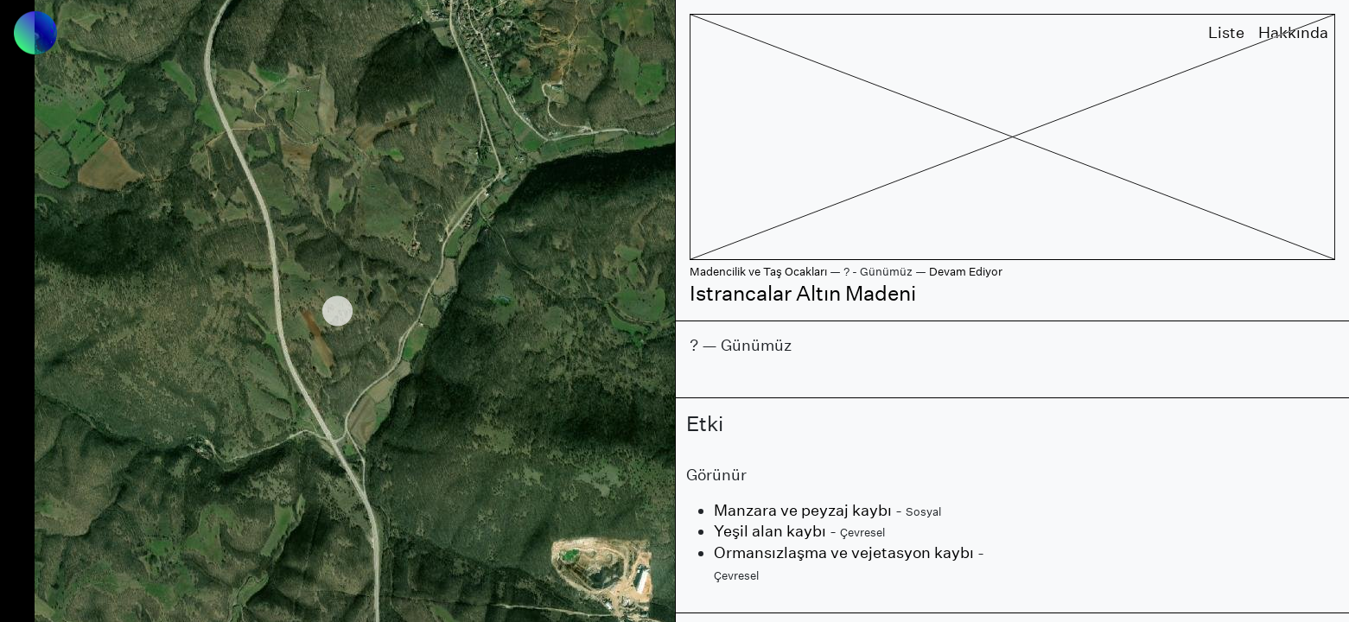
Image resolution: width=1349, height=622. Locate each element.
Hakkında (1293, 32)
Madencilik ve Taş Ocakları (758, 271)
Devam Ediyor (965, 271)
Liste (1226, 32)
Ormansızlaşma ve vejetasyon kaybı (844, 552)
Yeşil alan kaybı (770, 531)
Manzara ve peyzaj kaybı (803, 510)
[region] (337, 311)
